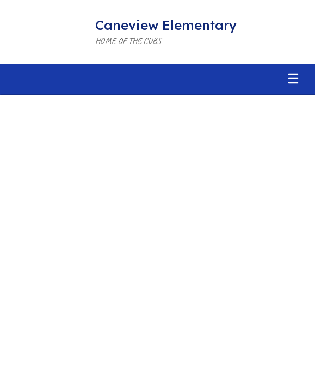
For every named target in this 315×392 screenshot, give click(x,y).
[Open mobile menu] (293, 79)
